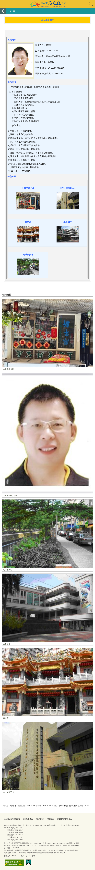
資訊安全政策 (28, 819)
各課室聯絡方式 (52, 825)
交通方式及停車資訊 (64, 819)
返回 (3, 11)
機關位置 (50, 819)
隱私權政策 (40, 819)
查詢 (91, 4)
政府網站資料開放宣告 (12, 819)
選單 (4, 4)
